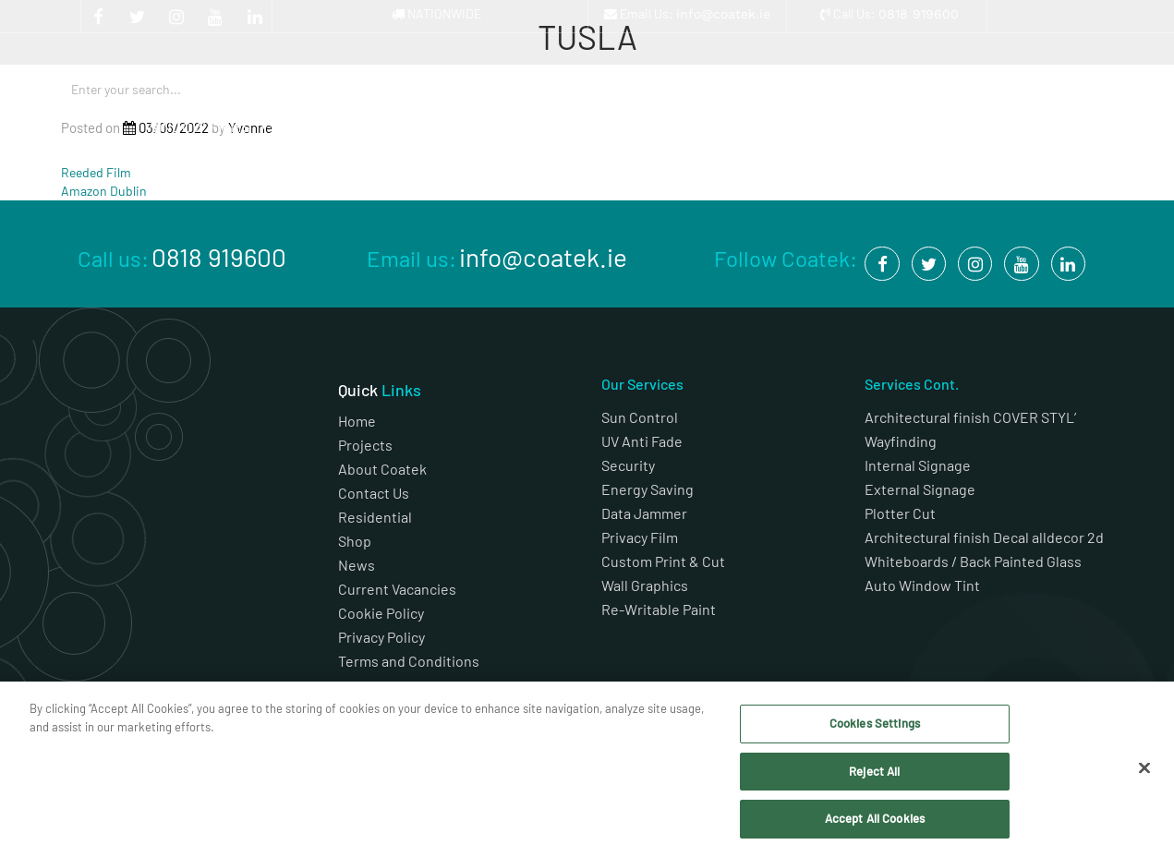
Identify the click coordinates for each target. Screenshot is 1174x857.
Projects (713, 127)
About (839, 127)
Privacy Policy (381, 637)
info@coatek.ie (723, 13)
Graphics (334, 127)
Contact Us (373, 492)
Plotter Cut (900, 513)
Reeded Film (96, 172)
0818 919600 (918, 13)
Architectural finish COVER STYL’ (970, 417)
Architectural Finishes (587, 132)
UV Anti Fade (642, 441)
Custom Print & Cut (663, 561)
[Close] (1144, 768)
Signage (461, 127)
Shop (966, 127)
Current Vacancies (397, 588)
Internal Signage (918, 465)
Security (628, 465)
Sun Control (639, 417)
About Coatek (382, 468)
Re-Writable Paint (658, 609)
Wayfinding (901, 441)
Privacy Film (639, 537)
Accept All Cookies (875, 818)
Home (357, 420)
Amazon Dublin (104, 191)
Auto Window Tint (922, 585)
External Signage (920, 489)
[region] (587, 769)
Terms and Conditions (410, 661)
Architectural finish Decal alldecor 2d (986, 537)
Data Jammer (644, 513)
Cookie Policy (381, 613)
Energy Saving (647, 489)
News (356, 564)
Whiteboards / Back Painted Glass (973, 561)
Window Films (208, 127)
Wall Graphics (644, 585)
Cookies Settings (874, 723)
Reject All (874, 771)
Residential (375, 516)
